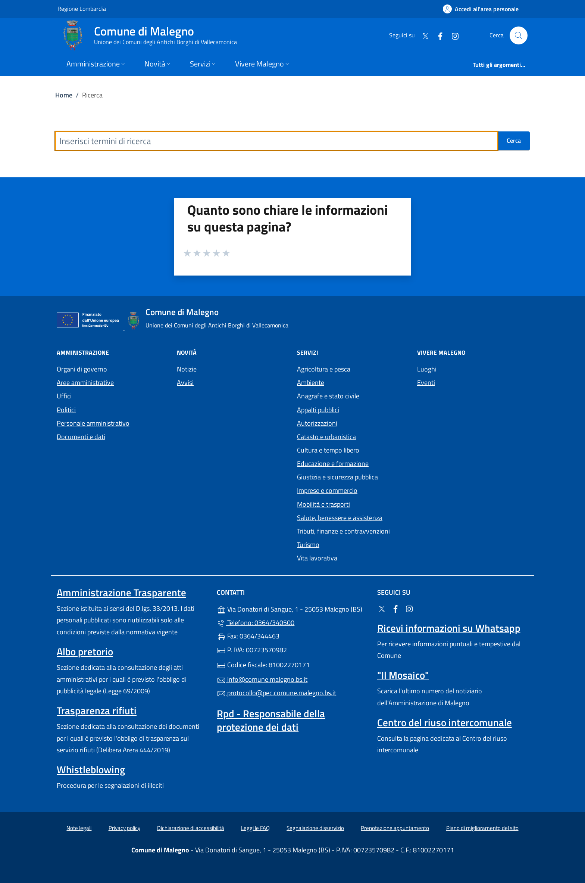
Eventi (426, 382)
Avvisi (185, 382)
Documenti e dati (81, 437)
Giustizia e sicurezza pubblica (337, 477)
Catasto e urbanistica (326, 437)
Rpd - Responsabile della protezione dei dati (271, 720)
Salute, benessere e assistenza (339, 518)
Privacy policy (124, 828)
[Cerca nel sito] (519, 35)
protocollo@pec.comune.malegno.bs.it (276, 693)
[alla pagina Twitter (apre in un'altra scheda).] (422, 35)
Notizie (187, 369)
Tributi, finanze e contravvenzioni (343, 531)
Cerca (514, 140)
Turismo (308, 545)
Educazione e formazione (333, 463)
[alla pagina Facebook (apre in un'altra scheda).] (437, 35)
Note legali (78, 828)
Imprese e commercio (327, 490)
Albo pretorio (85, 651)
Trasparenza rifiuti (97, 710)
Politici (66, 410)
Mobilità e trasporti (323, 504)
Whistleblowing (91, 769)
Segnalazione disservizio (315, 828)
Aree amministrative (85, 382)
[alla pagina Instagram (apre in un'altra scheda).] (452, 35)
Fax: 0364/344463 (248, 636)
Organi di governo (82, 369)
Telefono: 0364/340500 (255, 623)
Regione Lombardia (81, 8)
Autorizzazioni (317, 423)
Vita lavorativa (317, 558)
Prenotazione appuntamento (395, 828)
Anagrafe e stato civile (328, 396)
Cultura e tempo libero (328, 450)
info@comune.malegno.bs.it (262, 679)
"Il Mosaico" (403, 675)
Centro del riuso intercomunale (444, 722)
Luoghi (427, 369)
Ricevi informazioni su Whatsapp (448, 628)
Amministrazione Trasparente (121, 592)
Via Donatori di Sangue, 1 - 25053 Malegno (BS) (292, 608)
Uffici (64, 396)
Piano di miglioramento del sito (482, 828)
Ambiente (310, 382)
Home (63, 95)
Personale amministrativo (93, 423)
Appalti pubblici (318, 410)
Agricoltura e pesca (323, 369)
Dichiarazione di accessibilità (190, 828)
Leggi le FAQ (255, 828)
